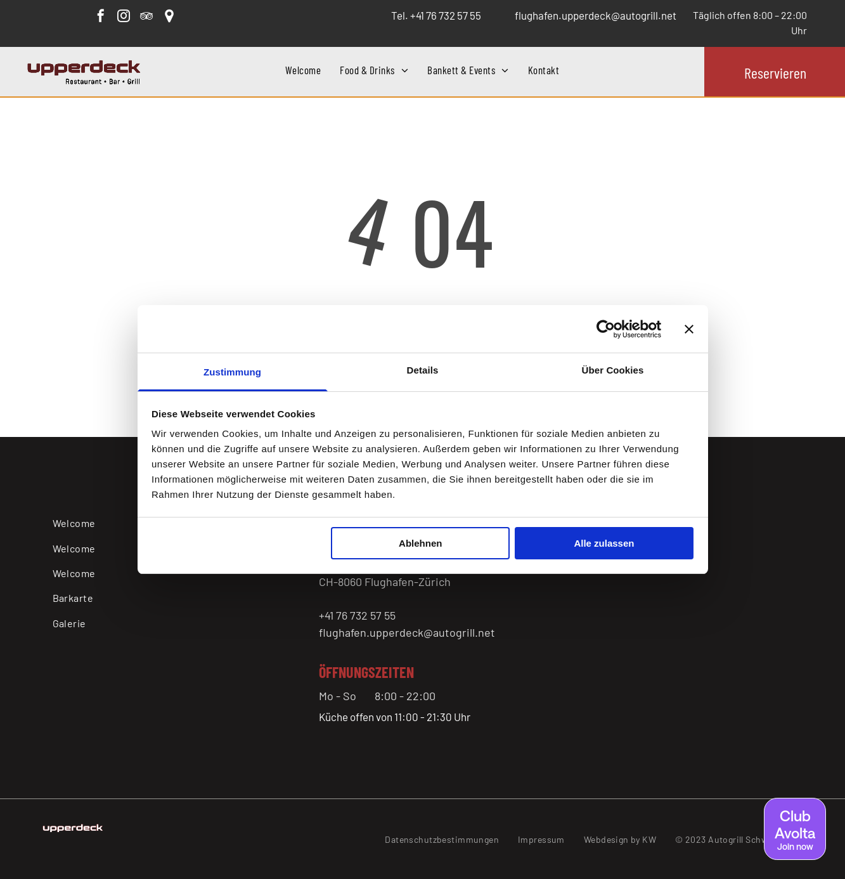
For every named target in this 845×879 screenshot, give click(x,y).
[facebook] (100, 17)
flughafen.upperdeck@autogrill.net (407, 632)
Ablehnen (420, 543)
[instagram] (123, 17)
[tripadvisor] (146, 17)
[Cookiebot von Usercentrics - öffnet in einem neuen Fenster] (605, 329)
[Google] (169, 17)
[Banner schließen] (689, 329)
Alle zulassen (604, 543)
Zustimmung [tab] (232, 372)
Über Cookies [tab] (613, 370)
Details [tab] (423, 370)
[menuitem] (303, 70)
